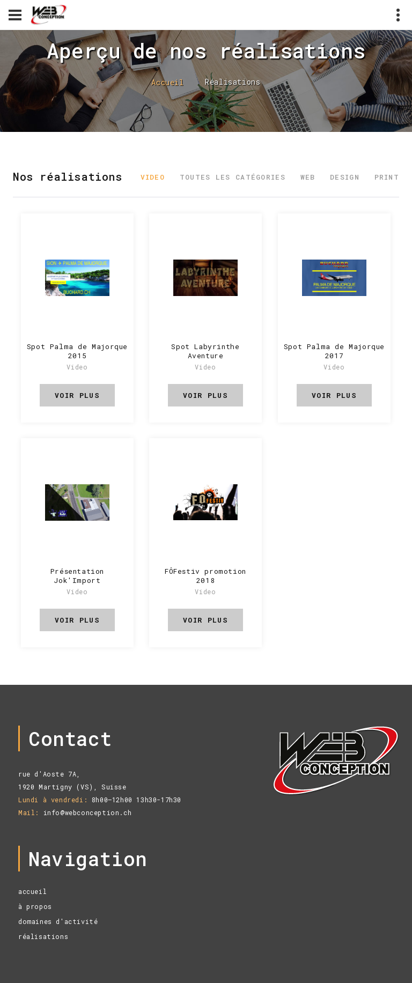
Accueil (167, 82)
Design (344, 177)
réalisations (43, 936)
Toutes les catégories (232, 177)
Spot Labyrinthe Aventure (205, 351)
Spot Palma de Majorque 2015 (77, 351)
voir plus (77, 395)
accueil (32, 891)
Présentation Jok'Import (77, 575)
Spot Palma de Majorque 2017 (334, 351)
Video (153, 177)
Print (387, 177)
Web (307, 177)
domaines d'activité (58, 921)
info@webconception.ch (87, 812)
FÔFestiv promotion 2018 (205, 575)
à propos (35, 906)
